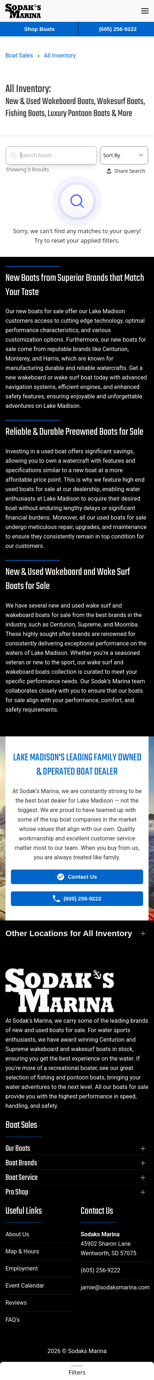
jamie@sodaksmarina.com (115, 1287)
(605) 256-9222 (100, 1270)
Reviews (16, 1302)
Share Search (126, 170)
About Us (17, 1234)
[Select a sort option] (124, 155)
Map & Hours (22, 1251)
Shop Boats (39, 29)
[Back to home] (23, 11)
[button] (145, 11)
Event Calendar (24, 1285)
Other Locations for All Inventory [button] (68, 933)
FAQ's (12, 1319)
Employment (21, 1268)
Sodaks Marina (100, 1234)
